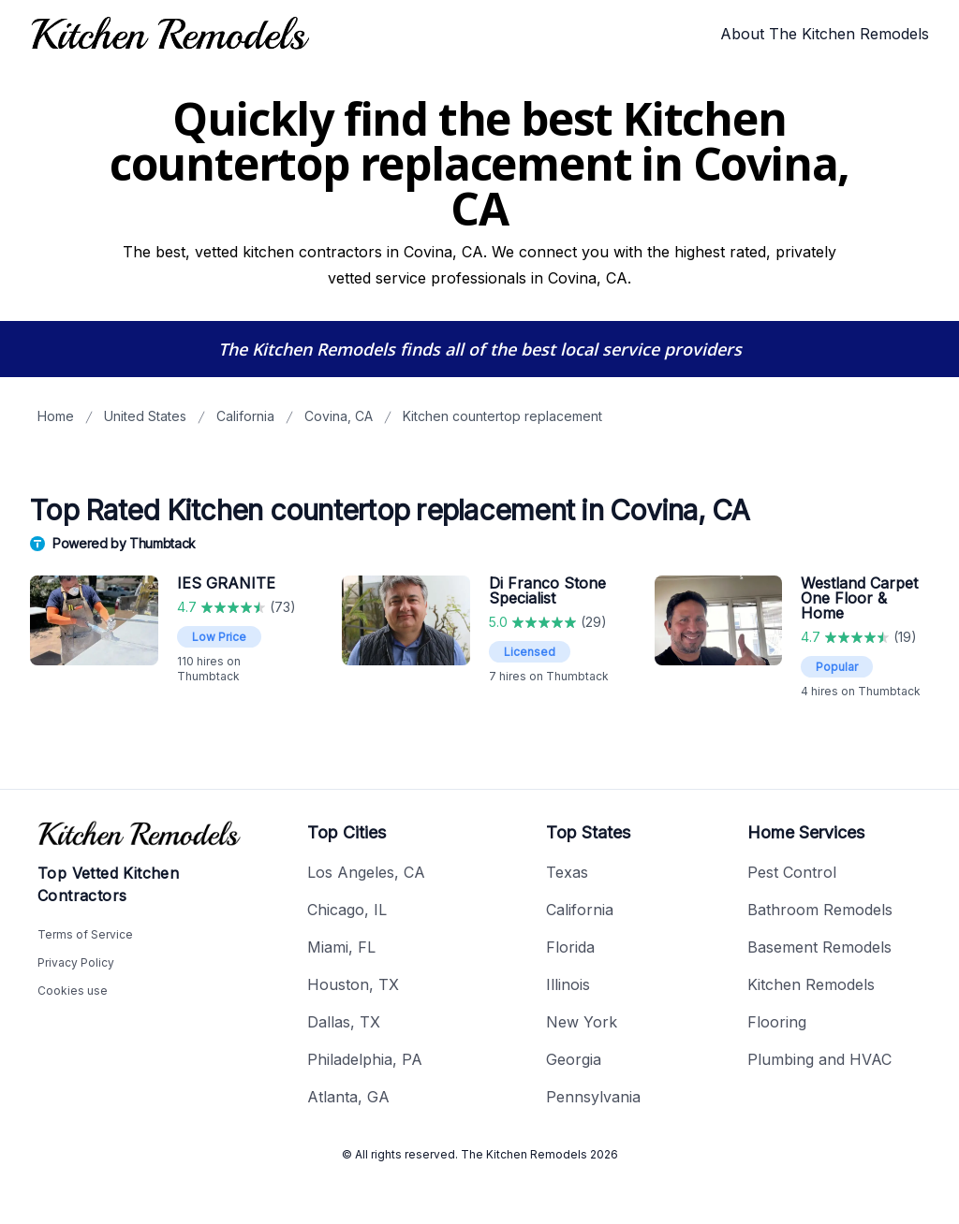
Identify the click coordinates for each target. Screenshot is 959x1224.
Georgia (573, 1059)
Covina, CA (338, 416)
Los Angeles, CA (366, 872)
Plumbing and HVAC (819, 1059)
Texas (567, 872)
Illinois (568, 984)
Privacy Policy (75, 962)
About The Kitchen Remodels (824, 33)
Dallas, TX (343, 1022)
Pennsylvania (593, 1096)
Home (55, 416)
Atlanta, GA (348, 1096)
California (245, 416)
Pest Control (791, 872)
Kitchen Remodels (811, 984)
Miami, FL (341, 947)
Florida (570, 947)
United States (145, 416)
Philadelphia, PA (364, 1059)
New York (581, 1022)
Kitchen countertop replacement (502, 416)
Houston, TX (353, 984)
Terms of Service (85, 934)
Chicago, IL (347, 909)
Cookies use (72, 991)
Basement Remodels (819, 947)
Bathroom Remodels (820, 909)
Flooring (776, 1022)
